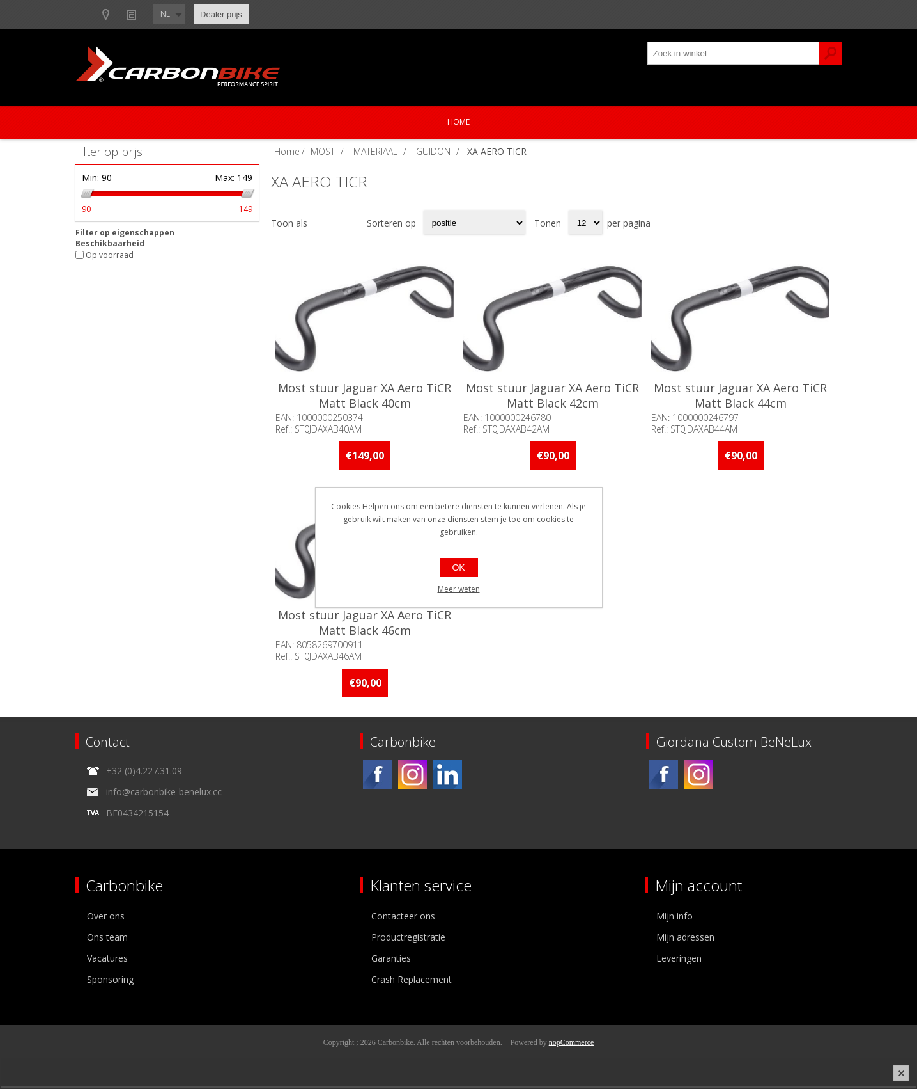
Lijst (348, 222)
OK (458, 567)
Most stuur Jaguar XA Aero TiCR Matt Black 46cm (365, 626)
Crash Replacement (411, 982)
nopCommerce (571, 1045)
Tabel (323, 222)
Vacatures (107, 961)
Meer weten (459, 589)
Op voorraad (110, 255)
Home (458, 121)
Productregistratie (408, 940)
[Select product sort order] (474, 222)
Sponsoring (110, 982)
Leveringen (679, 961)
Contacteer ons (403, 919)
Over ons (106, 919)
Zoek (830, 53)
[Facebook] (377, 777)
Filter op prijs (109, 151)
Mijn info (674, 919)
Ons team (107, 940)
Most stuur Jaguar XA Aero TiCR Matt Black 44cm (746, 398)
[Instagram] (412, 777)
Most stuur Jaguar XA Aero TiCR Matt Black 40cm (365, 398)
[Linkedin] (447, 777)
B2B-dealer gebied (125, 14)
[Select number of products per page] (585, 222)
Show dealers (210, 14)
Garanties (391, 961)
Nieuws (274, 14)
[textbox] (733, 53)
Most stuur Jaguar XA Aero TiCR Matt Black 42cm (556, 398)
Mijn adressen (685, 940)
